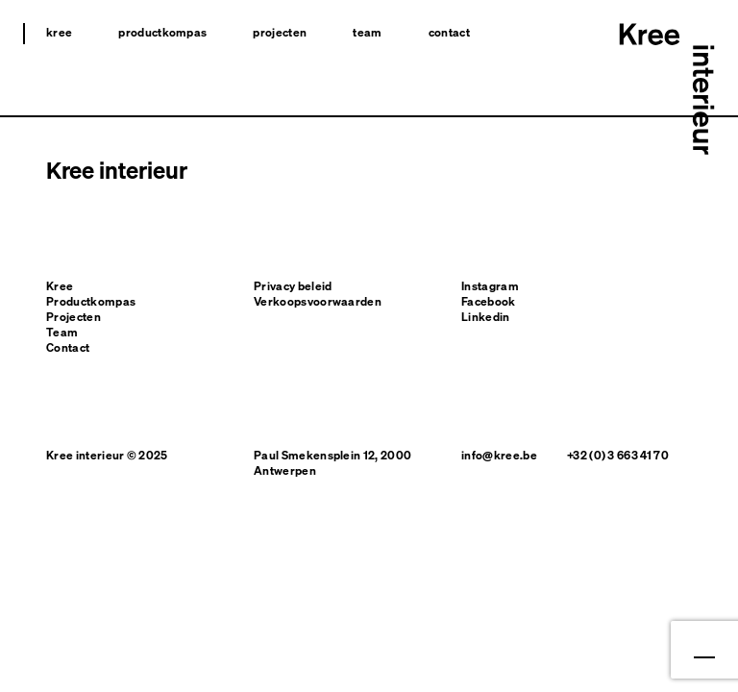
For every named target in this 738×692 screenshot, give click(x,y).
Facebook (488, 301)
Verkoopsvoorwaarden (317, 301)
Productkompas (162, 32)
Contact (449, 32)
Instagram (490, 286)
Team (367, 32)
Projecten (280, 32)
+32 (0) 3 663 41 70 (618, 455)
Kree (59, 32)
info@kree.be (499, 455)
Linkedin (485, 316)
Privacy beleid (293, 286)
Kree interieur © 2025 (107, 455)
